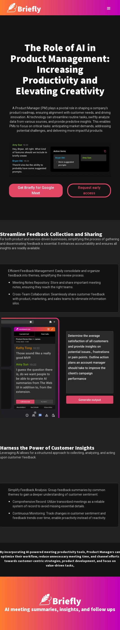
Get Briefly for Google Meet (36, 190)
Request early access (89, 190)
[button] (109, 8)
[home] (22, 7)
